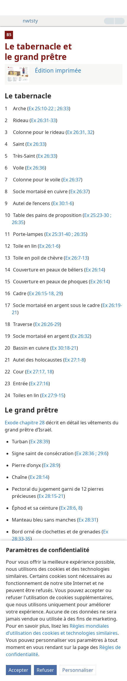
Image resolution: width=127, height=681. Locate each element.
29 (58, 293)
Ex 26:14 (95, 269)
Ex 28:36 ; (86, 453)
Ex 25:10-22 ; (42, 108)
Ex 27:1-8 (74, 360)
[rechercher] (119, 7)
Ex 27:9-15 (53, 395)
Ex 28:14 (39, 477)
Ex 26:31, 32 (80, 132)
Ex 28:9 (51, 465)
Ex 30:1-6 (62, 203)
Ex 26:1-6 (49, 246)
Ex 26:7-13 (76, 258)
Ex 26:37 (72, 179)
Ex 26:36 (36, 167)
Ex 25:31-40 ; (59, 234)
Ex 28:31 (88, 520)
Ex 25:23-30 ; (97, 215)
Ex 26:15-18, (42, 293)
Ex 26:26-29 (47, 324)
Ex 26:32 (81, 336)
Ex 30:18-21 (64, 348)
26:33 (62, 108)
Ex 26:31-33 (43, 120)
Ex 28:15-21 (51, 496)
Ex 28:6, (69, 508)
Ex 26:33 (36, 144)
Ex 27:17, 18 (39, 371)
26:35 (18, 222)
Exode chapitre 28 (25, 422)
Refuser (45, 670)
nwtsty (27, 20)
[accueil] (9, 7)
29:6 (102, 453)
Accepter (18, 670)
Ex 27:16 (39, 383)
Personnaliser (77, 670)
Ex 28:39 (39, 441)
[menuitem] (9, 7)
